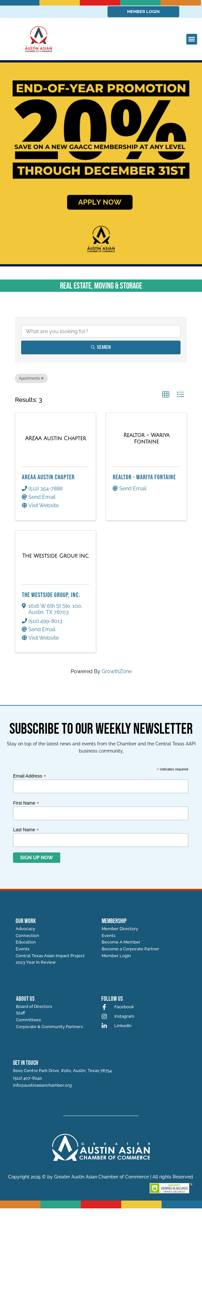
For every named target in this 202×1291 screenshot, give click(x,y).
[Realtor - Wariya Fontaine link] (146, 438)
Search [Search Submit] (101, 347)
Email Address (29, 776)
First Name (26, 803)
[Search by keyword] (101, 331)
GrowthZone (117, 671)
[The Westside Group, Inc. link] (55, 556)
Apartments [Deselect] (31, 378)
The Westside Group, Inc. (51, 595)
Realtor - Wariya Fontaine (144, 477)
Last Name (26, 829)
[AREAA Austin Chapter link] (55, 438)
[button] (191, 39)
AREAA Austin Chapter (48, 477)
